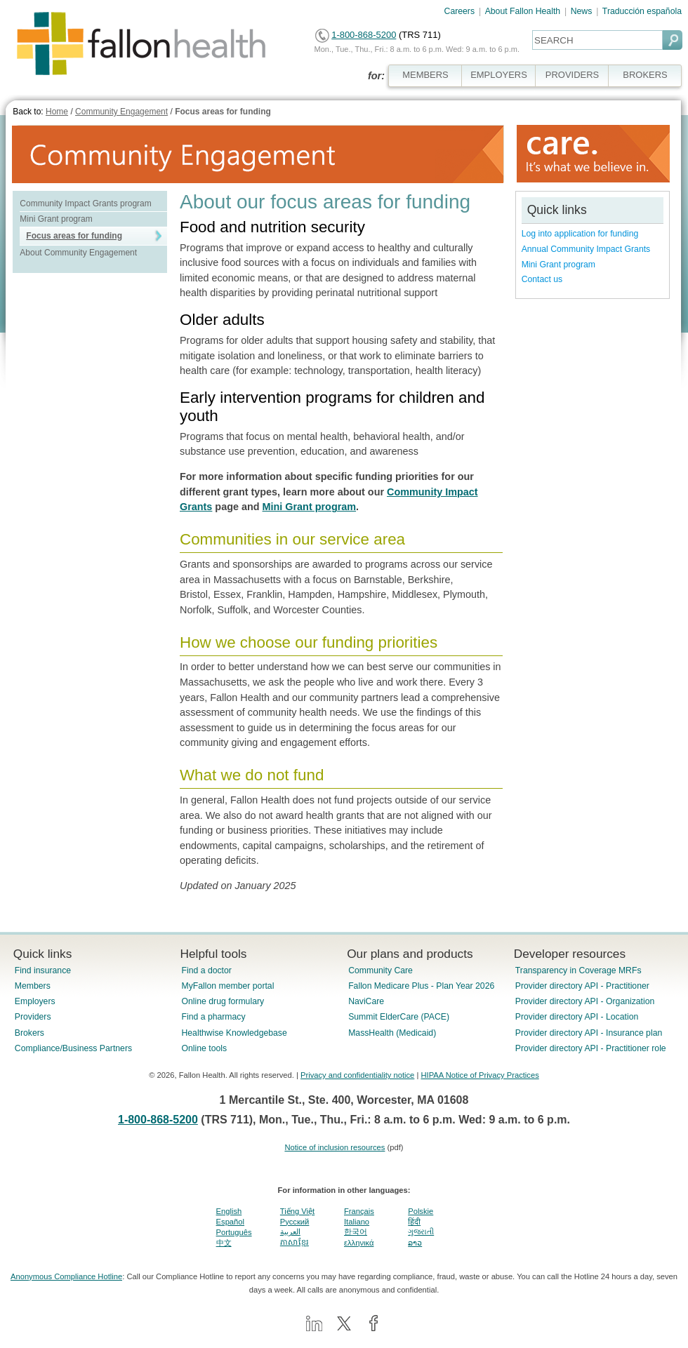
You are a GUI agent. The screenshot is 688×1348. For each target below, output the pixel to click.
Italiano (356, 1221)
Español (230, 1221)
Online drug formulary (222, 1001)
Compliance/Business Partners (73, 1048)
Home (57, 111)
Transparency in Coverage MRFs (578, 970)
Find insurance (43, 970)
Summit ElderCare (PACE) (398, 1017)
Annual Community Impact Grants (586, 249)
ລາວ (415, 1243)
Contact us (542, 279)
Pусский (295, 1221)
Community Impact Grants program (85, 203)
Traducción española (642, 11)
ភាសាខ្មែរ (294, 1242)
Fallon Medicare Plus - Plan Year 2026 (421, 986)
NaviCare (366, 1001)
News (582, 11)
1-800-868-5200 (363, 34)
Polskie (420, 1211)
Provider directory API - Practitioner (582, 986)
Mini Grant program (56, 219)
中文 (224, 1243)
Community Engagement (121, 111)
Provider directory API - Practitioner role (590, 1048)
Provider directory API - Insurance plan (588, 1033)
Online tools (204, 1048)
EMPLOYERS (498, 74)
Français (359, 1211)
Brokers (29, 1033)
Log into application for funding (580, 234)
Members (33, 986)
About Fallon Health (522, 11)
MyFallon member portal (227, 986)
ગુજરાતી (421, 1231)
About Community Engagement (78, 253)
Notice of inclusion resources (334, 1147)
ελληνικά (358, 1243)
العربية (290, 1231)
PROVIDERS (572, 74)
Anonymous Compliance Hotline (66, 1276)
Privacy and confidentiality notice (357, 1075)
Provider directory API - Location (576, 1017)
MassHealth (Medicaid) (392, 1033)
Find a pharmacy (213, 1017)
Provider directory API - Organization (585, 1001)
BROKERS (645, 74)
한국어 (355, 1231)
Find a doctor (206, 970)
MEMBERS (425, 74)
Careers (459, 11)
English (229, 1211)
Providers (33, 1017)
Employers (35, 1001)
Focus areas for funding (223, 111)
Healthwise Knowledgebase (233, 1033)
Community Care (380, 970)
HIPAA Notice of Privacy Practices (479, 1075)
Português (234, 1232)
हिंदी (414, 1221)
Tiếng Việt (297, 1211)
